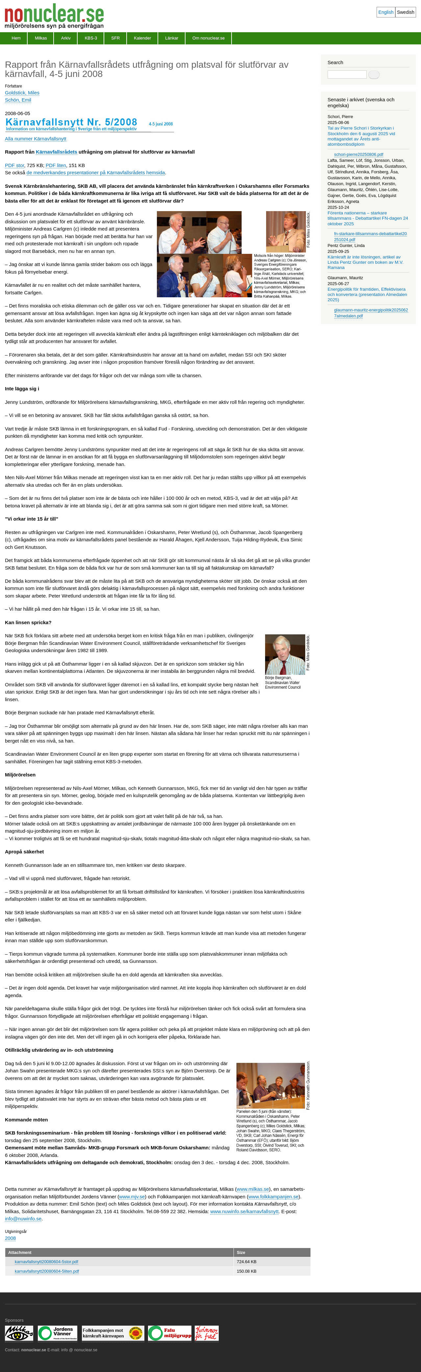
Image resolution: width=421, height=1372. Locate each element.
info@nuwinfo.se (23, 1218)
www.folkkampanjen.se (273, 1196)
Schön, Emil (18, 100)
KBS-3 (91, 38)
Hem (16, 38)
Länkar (171, 38)
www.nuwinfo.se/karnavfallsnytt (244, 1211)
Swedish (405, 12)
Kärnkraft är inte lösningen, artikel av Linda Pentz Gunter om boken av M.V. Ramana (366, 262)
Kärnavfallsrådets (56, 152)
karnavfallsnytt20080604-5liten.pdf (47, 1271)
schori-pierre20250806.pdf (358, 154)
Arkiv (66, 38)
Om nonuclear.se (208, 38)
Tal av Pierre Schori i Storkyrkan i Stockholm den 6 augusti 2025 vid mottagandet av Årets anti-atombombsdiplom (361, 136)
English (386, 12)
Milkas (41, 38)
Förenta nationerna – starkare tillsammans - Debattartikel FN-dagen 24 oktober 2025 (368, 218)
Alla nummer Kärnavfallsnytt (35, 138)
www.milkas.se (253, 1189)
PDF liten (56, 165)
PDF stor (14, 165)
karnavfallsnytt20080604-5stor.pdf (46, 1261)
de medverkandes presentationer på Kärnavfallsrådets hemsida (96, 172)
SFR (115, 38)
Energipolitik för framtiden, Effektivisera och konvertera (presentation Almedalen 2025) (367, 295)
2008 (10, 1238)
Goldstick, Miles (22, 92)
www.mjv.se (132, 1196)
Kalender (142, 38)
